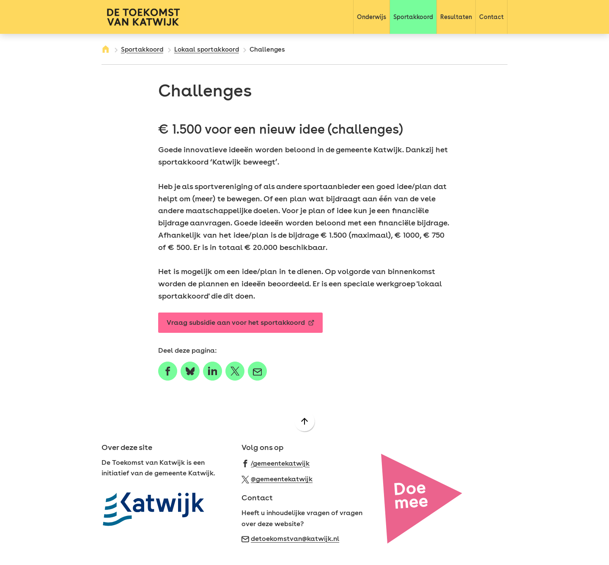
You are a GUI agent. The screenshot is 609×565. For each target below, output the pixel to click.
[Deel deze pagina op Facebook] (167, 371)
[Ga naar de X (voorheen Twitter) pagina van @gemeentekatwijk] (277, 478)
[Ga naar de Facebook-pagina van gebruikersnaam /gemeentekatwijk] (275, 462)
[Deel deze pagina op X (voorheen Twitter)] (234, 371)
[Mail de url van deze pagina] (257, 371)
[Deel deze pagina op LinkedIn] (212, 371)
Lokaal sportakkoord (206, 49)
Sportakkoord (142, 49)
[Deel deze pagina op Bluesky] (190, 371)
